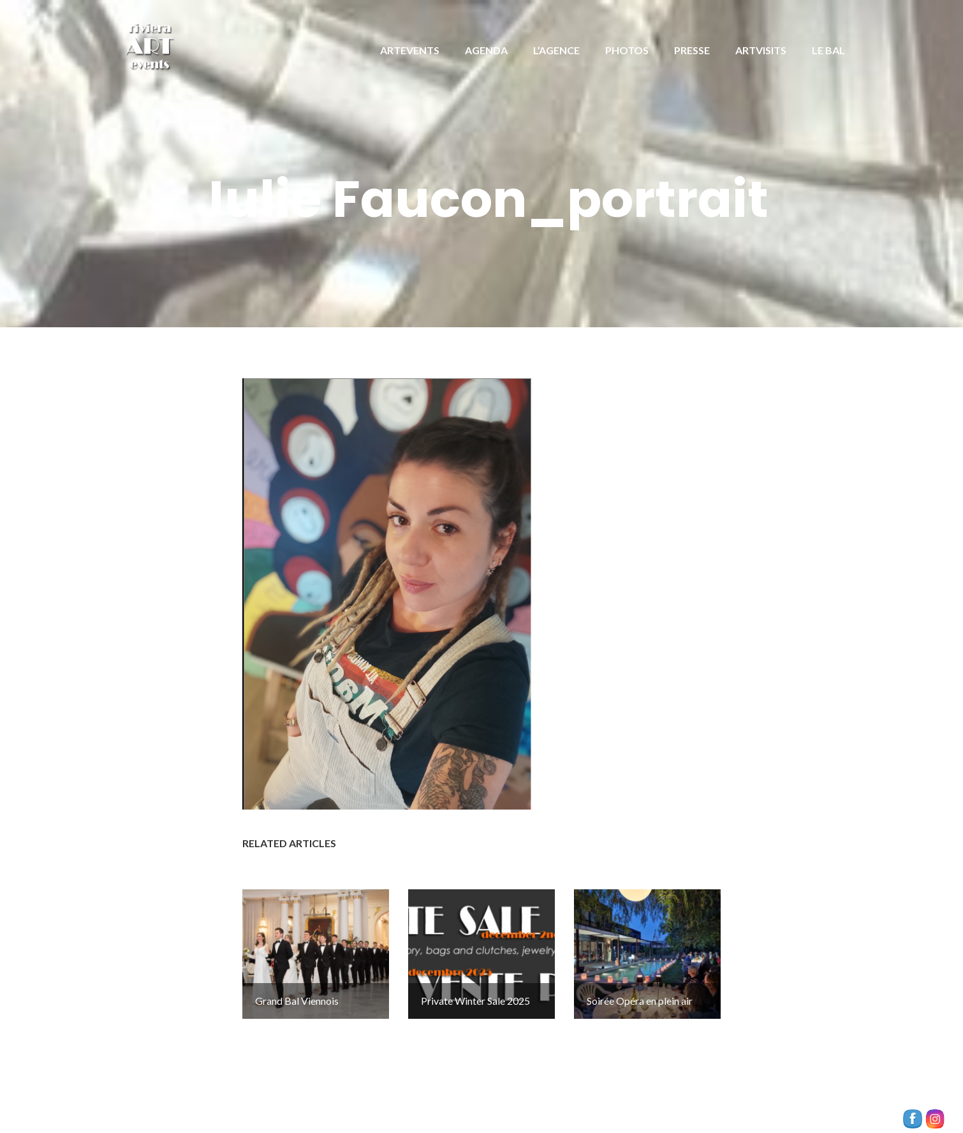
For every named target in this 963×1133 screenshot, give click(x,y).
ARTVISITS (760, 50)
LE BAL (828, 50)
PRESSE (692, 50)
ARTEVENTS (409, 50)
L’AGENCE (556, 50)
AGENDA (486, 50)
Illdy (348, 1108)
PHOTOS (627, 50)
